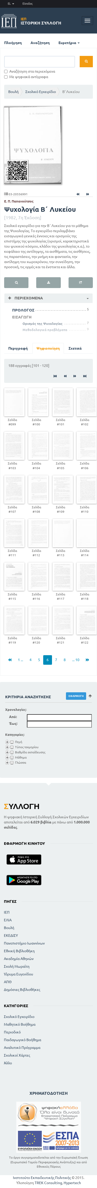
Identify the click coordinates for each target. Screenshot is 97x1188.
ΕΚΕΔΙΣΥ (11, 935)
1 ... (20, 660)
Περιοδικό (12, 1032)
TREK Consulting (48, 1183)
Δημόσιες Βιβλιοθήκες (22, 990)
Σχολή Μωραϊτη (16, 966)
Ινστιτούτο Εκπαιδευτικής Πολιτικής (42, 1178)
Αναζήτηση (40, 43)
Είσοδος (28, 3)
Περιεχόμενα (28, 298)
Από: (13, 717)
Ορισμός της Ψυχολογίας (43, 323)
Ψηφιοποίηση (48, 348)
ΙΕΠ (7, 912)
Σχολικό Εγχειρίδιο (40, 92)
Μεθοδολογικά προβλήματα (45, 330)
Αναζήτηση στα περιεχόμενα (29, 71)
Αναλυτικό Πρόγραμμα (22, 1048)
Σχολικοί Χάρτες (17, 1055)
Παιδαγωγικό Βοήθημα (22, 1040)
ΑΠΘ (8, 982)
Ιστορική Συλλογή (41, 21)
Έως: (13, 723)
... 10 (75, 660)
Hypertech (72, 1183)
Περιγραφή (18, 348)
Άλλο (8, 1063)
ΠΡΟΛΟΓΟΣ (23, 310)
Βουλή (13, 92)
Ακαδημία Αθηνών (19, 959)
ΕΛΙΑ (8, 920)
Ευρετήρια (69, 43)
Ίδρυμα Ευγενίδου (18, 974)
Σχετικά (75, 348)
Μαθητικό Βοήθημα (19, 1024)
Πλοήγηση (13, 43)
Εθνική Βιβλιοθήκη (19, 951)
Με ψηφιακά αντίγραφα (26, 77)
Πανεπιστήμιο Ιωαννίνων (24, 943)
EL (11, 3)
